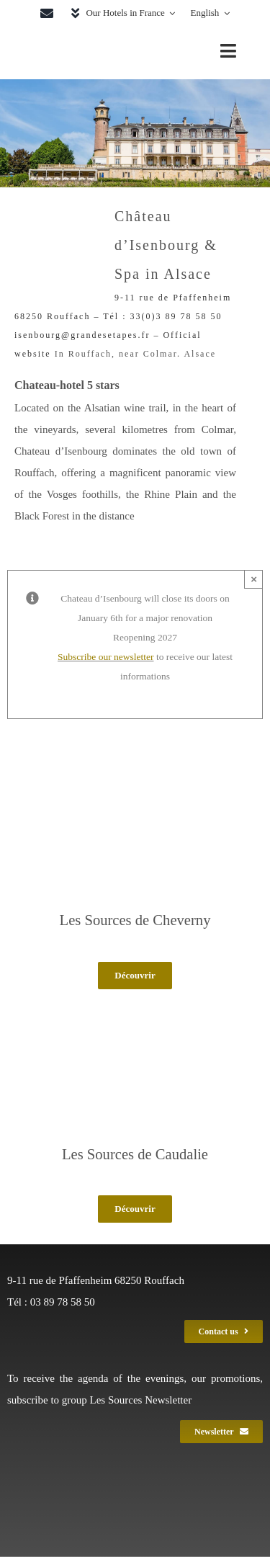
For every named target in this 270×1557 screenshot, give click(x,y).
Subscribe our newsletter (105, 656)
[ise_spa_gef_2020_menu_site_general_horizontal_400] (90, 37)
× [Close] (254, 579)
